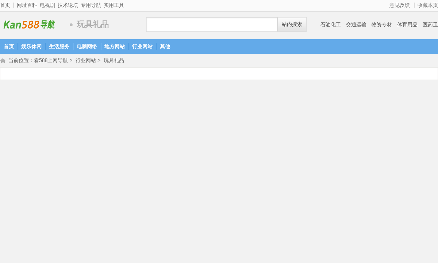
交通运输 (356, 24)
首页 (5, 5)
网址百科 (27, 5)
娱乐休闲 (31, 46)
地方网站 (114, 46)
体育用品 (407, 24)
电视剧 (47, 5)
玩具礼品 (114, 61)
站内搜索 (292, 24)
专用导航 (91, 5)
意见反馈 (399, 5)
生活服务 (59, 46)
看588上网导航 (33, 24)
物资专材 (382, 24)
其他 (165, 46)
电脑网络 (87, 46)
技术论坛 (68, 5)
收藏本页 (428, 5)
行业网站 (142, 46)
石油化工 (330, 24)
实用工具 (114, 5)
